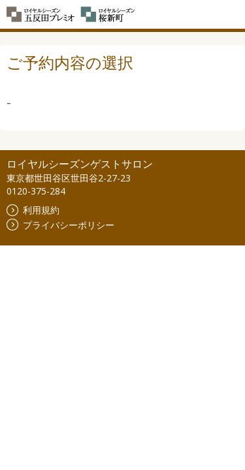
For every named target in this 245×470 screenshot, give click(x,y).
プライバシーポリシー (60, 225)
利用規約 (33, 210)
